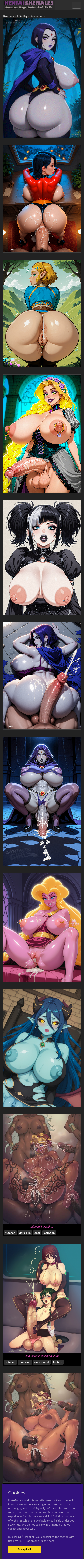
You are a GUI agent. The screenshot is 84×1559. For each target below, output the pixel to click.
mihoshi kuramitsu (42, 1226)
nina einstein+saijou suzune (42, 1355)
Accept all (24, 1549)
